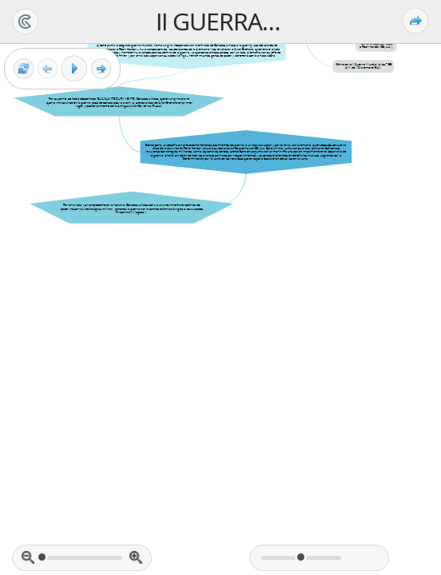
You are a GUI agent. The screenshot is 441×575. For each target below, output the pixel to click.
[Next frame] (101, 69)
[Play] (74, 69)
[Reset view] (23, 69)
